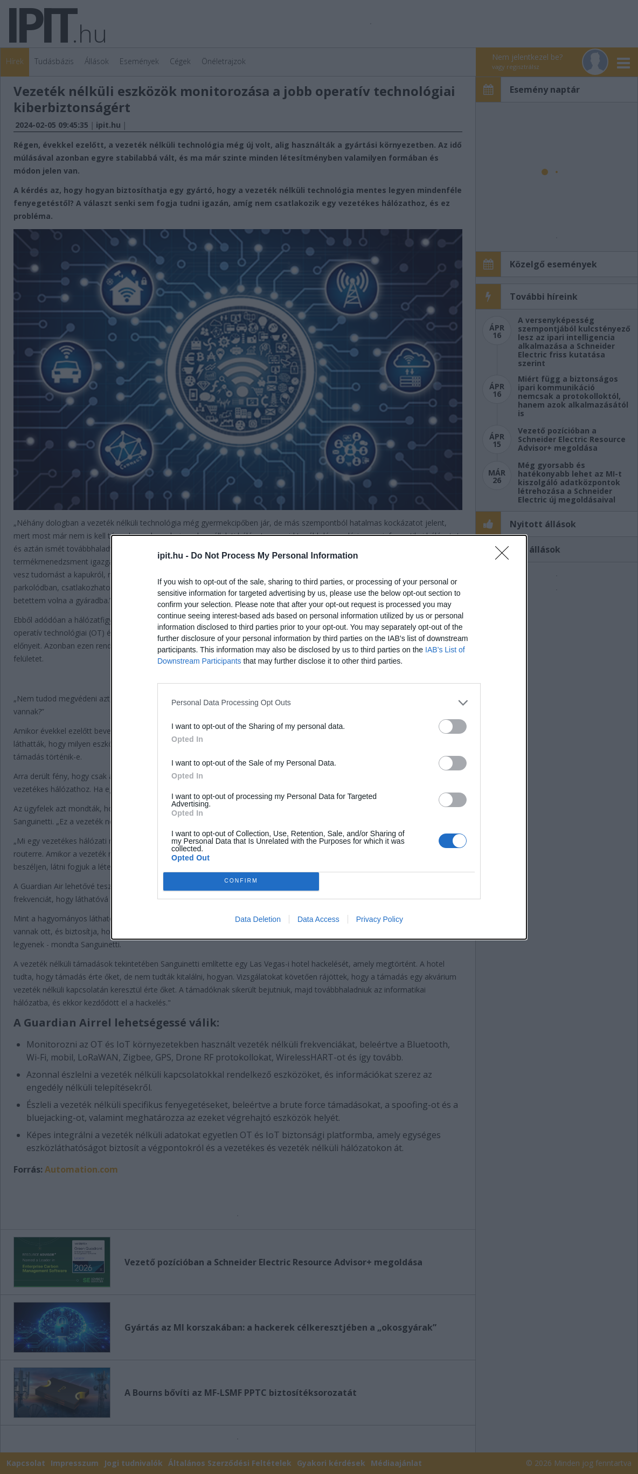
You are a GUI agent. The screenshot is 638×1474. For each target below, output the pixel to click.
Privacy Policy (379, 919)
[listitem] (319, 702)
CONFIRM (241, 881)
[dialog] (319, 737)
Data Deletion (258, 919)
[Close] (505, 556)
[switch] (453, 726)
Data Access (318, 919)
